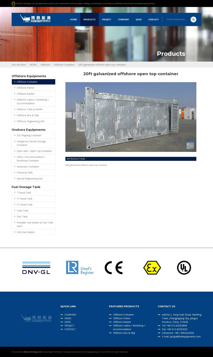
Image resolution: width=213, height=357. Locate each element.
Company (123, 19)
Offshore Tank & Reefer (30, 109)
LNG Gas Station (26, 232)
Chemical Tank (25, 172)
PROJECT (69, 325)
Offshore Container (64, 64)
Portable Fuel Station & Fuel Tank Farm (35, 224)
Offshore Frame (25, 87)
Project (106, 19)
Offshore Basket (25, 93)
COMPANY (70, 314)
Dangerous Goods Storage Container (31, 143)
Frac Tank (22, 216)
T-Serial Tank (24, 192)
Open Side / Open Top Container (34, 151)
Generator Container (28, 166)
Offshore (45, 64)
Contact (153, 19)
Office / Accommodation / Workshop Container (31, 158)
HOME (33, 64)
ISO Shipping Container (29, 135)
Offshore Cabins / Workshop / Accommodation (33, 101)
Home (73, 19)
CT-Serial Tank (24, 204)
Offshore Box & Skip (28, 115)
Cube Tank (22, 210)
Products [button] (90, 19)
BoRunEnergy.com (33, 352)
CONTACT (70, 329)
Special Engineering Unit (29, 178)
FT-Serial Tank (24, 198)
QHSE (139, 19)
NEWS (68, 318)
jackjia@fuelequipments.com (185, 336)
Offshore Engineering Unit (30, 121)
